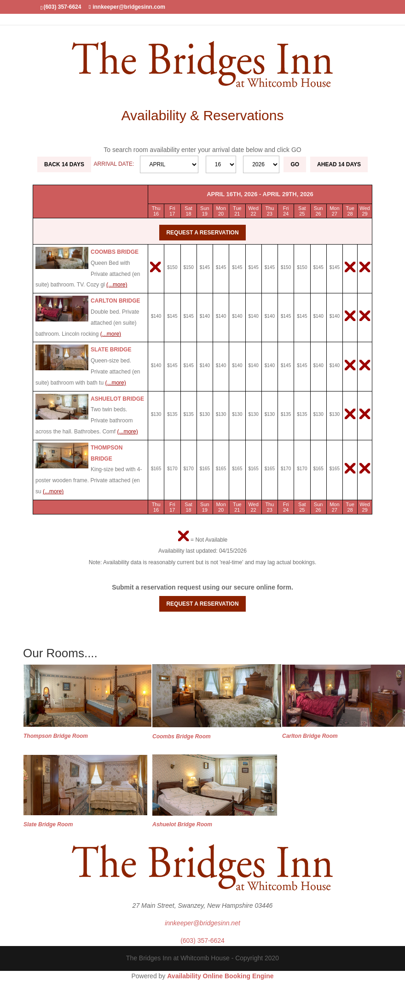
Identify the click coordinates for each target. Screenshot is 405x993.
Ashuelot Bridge (117, 399)
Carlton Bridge (115, 301)
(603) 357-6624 (202, 940)
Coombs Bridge (115, 252)
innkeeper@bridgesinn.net (202, 923)
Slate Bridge (111, 349)
